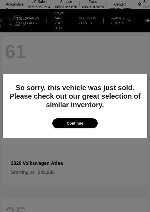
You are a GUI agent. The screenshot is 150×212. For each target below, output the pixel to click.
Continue (75, 123)
